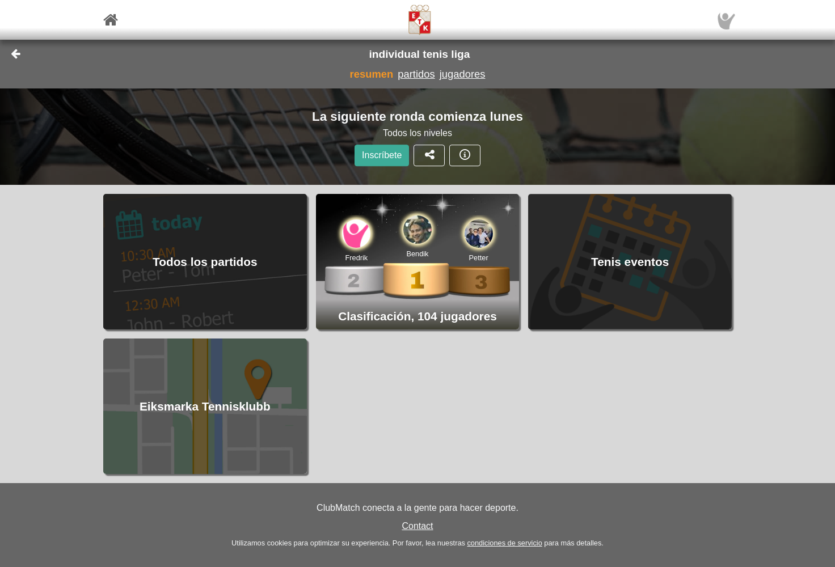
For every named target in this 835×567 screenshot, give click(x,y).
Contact (417, 526)
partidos (416, 74)
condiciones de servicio (504, 543)
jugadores (463, 74)
